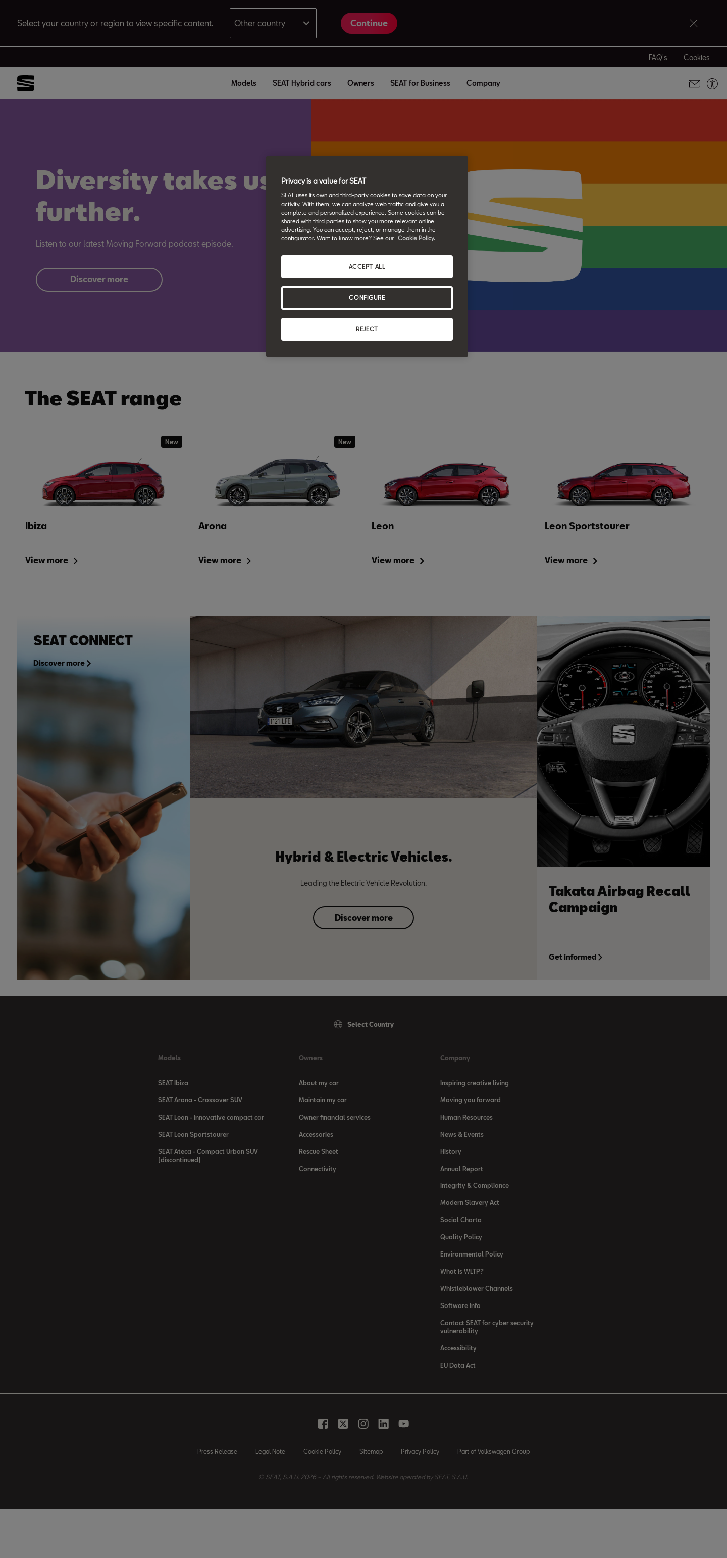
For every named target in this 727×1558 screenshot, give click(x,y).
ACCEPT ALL (367, 266)
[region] (367, 256)
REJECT (367, 329)
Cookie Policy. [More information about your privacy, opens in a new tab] (416, 238)
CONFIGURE (367, 297)
